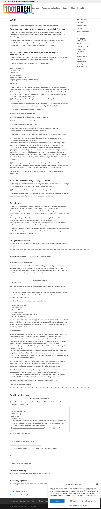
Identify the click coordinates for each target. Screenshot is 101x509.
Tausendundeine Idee (51, 8)
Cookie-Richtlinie (63, 505)
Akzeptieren (57, 501)
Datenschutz (24, 501)
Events (79, 29)
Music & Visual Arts (30, 506)
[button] (97, 484)
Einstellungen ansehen (89, 501)
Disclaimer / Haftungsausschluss (47, 501)
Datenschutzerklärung (75, 505)
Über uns (35, 8)
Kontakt (80, 8)
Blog (73, 8)
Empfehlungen (82, 25)
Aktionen (80, 22)
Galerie (65, 8)
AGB (32, 501)
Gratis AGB (13, 495)
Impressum (86, 505)
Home (26, 8)
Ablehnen (73, 501)
